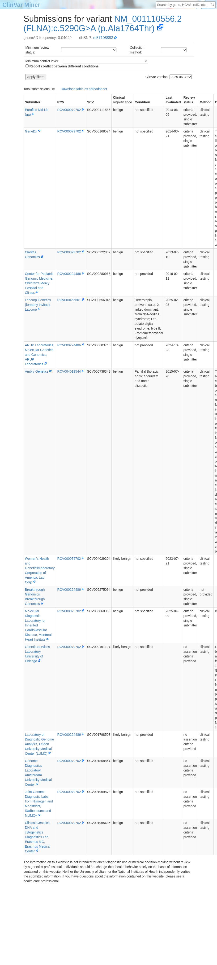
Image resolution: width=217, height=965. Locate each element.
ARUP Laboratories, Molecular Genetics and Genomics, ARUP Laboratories (39, 354)
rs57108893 (103, 38)
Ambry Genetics (37, 371)
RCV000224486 (69, 274)
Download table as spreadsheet (84, 89)
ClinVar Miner (21, 4)
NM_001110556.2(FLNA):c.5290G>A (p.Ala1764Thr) (103, 23)
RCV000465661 (69, 300)
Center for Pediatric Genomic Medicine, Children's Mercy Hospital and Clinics (39, 283)
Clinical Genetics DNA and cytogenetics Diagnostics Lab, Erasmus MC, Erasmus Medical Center (37, 837)
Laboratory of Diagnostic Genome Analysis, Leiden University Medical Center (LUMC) (39, 744)
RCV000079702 (69, 110)
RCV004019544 (69, 371)
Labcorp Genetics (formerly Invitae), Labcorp (38, 304)
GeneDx (31, 131)
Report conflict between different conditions (62, 66)
